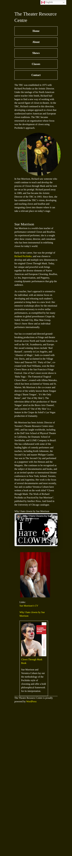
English (47, 2)
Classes (36, 64)
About (36, 42)
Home (36, 30)
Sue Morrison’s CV (29, 605)
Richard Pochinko (23, 256)
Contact (36, 75)
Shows (36, 53)
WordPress (31, 701)
